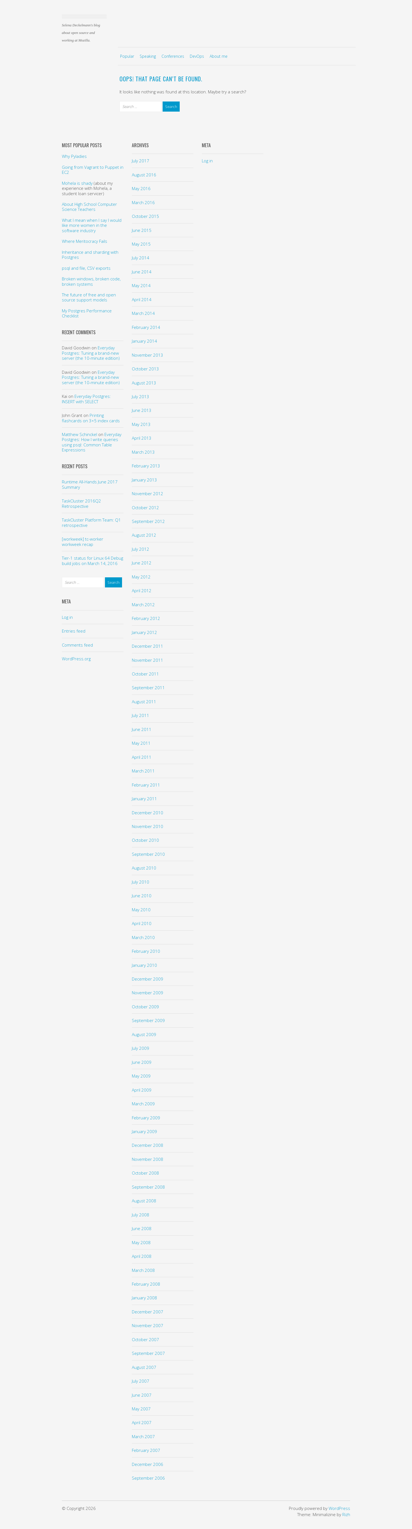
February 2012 (146, 618)
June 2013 (141, 410)
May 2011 (141, 743)
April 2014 (141, 299)
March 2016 (143, 202)
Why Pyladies (74, 156)
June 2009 (141, 1062)
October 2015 (145, 216)
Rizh (346, 1514)
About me (219, 56)
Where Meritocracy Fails (84, 241)
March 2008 (143, 1270)
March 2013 (143, 452)
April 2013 (141, 438)
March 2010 (143, 937)
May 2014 (141, 285)
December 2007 (147, 1311)
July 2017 (140, 160)
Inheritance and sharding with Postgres (90, 254)
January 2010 (144, 965)
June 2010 (141, 895)
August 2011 (144, 701)
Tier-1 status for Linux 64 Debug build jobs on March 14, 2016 (92, 560)
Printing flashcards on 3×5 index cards (91, 417)
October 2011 (145, 674)
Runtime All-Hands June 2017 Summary (90, 484)
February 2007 (146, 1450)
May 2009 (141, 1076)
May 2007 (141, 1409)
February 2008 (146, 1284)
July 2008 (140, 1214)
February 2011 (146, 785)
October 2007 (145, 1339)
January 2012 (144, 632)
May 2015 (141, 244)
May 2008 (141, 1242)
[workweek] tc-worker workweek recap (82, 541)
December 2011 (147, 646)
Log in (67, 617)
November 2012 (147, 493)
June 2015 (141, 230)
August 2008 (144, 1200)
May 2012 (141, 577)
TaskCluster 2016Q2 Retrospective (81, 503)
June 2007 (141, 1395)
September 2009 (148, 1020)
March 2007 (143, 1436)
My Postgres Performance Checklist (87, 313)
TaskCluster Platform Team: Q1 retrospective (91, 522)
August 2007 (144, 1367)
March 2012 (143, 604)
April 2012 (141, 590)
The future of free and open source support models (89, 297)
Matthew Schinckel (79, 434)
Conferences (172, 56)
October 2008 (145, 1173)
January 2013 (144, 480)
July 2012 (140, 549)
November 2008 (147, 1159)
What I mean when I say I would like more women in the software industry (91, 225)
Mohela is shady (77, 183)
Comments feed (77, 645)
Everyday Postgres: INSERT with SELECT (86, 398)
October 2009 (145, 1006)
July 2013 (140, 396)
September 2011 (148, 687)
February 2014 (146, 327)
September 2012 (148, 521)
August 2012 (144, 535)
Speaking (148, 56)
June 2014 (141, 272)
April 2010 (141, 923)
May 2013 (141, 424)
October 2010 (145, 840)
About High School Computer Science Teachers (89, 206)
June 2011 (141, 729)
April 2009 (141, 1090)
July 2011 (140, 715)
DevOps (197, 56)
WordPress (339, 1508)
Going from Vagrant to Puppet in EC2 (92, 169)
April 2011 (141, 757)
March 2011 (143, 771)
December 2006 (147, 1464)
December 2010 (147, 812)
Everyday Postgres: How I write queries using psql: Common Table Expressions (91, 442)
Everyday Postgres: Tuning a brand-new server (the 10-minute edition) (91, 353)
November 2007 (147, 1325)
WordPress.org (76, 658)
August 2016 (144, 174)
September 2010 (148, 854)
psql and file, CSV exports (86, 268)
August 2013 (144, 383)
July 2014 (140, 257)
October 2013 (145, 369)
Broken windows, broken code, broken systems (91, 281)
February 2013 (146, 466)
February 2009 (146, 1117)
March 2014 (143, 313)
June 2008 (141, 1228)
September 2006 (148, 1478)
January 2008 (144, 1297)
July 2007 (140, 1381)
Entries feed (73, 631)
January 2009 (144, 1131)
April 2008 (141, 1256)
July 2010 (140, 882)
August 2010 (144, 868)
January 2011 (144, 798)
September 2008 (148, 1187)
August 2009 (144, 1034)
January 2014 (144, 341)
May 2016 (141, 188)
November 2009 (147, 992)
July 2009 (140, 1048)
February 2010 (146, 951)
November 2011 (147, 660)
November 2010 (147, 826)
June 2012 (141, 563)
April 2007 (141, 1422)
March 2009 (143, 1103)
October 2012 (145, 507)
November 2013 (147, 355)
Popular (127, 56)
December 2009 (147, 979)
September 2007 (148, 1353)
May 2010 (141, 909)
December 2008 (147, 1145)
